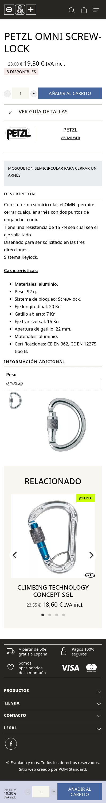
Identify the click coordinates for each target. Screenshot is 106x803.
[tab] (53, 691)
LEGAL (53, 729)
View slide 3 (56, 615)
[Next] (91, 555)
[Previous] (15, 555)
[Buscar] (71, 9)
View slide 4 (63, 615)
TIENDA (53, 704)
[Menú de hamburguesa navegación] (96, 9)
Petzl (70, 129)
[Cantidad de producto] (20, 93)
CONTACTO (53, 716)
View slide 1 (42, 615)
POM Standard (72, 769)
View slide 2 (49, 615)
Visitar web (70, 138)
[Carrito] (84, 9)
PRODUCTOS (53, 691)
